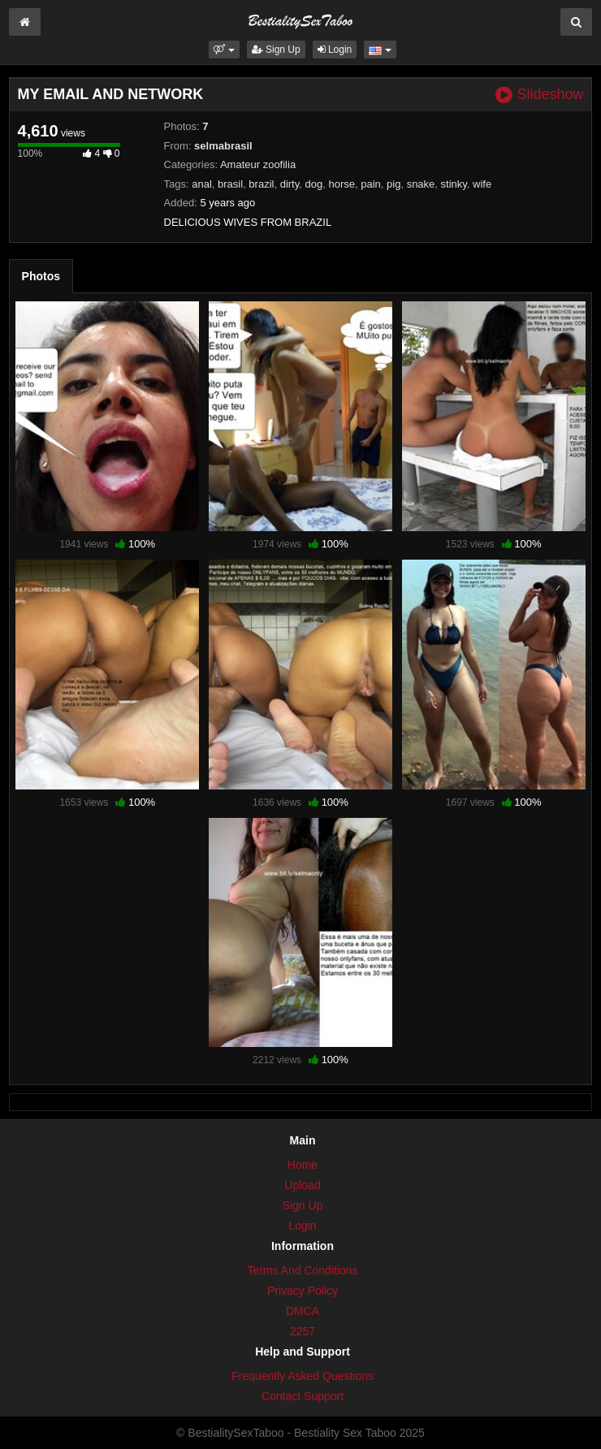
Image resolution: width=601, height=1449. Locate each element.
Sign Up (276, 49)
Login (335, 49)
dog (314, 184)
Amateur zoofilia (258, 164)
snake (421, 184)
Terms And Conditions (302, 1270)
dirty (290, 184)
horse (341, 184)
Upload (302, 1185)
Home (303, 1164)
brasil (230, 184)
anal (202, 184)
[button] (224, 49)
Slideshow (539, 94)
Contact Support (303, 1396)
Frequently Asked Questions (302, 1375)
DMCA (302, 1310)
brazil (261, 184)
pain (371, 184)
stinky (454, 184)
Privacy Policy (302, 1290)
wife (482, 184)
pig (393, 184)
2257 (302, 1331)
